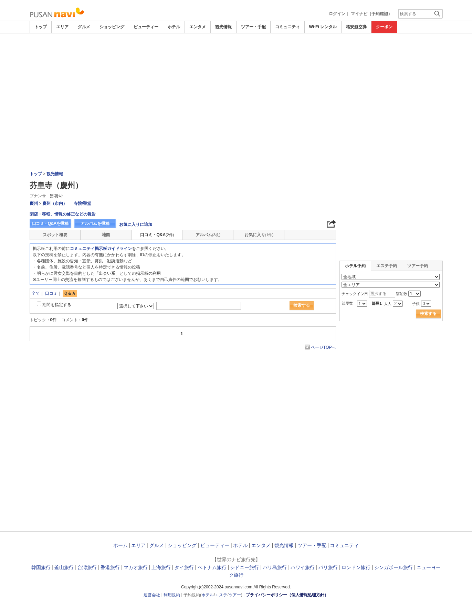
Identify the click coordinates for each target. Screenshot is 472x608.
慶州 (34, 203)
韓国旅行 (41, 567)
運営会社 (152, 595)
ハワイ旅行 (303, 567)
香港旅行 (110, 567)
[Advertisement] (236, 52)
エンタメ (197, 26)
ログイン (337, 13)
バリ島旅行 (275, 567)
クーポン (384, 26)
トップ (40, 26)
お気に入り (258, 234)
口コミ (51, 293)
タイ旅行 (184, 567)
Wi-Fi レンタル (323, 26)
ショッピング (111, 26)
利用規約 (172, 595)
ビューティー (146, 26)
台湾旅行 (87, 567)
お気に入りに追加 (135, 224)
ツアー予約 (417, 265)
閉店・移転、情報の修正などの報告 (63, 214)
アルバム (208, 234)
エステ (221, 595)
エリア (62, 26)
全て (36, 293)
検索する (301, 305)
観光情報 (223, 26)
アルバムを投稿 (95, 223)
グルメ (84, 26)
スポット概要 (55, 234)
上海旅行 (161, 567)
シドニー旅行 (244, 567)
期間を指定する (56, 304)
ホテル (174, 26)
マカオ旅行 (136, 567)
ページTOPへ (323, 347)
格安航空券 (356, 26)
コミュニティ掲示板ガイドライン (101, 248)
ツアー (235, 595)
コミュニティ (287, 26)
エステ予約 (386, 265)
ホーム (120, 545)
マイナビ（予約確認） (371, 13)
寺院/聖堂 (82, 203)
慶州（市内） (54, 203)
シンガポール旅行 (393, 567)
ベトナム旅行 (212, 567)
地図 (106, 234)
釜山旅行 (64, 567)
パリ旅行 (328, 567)
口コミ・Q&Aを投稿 (50, 223)
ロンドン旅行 (356, 567)
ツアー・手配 (253, 26)
